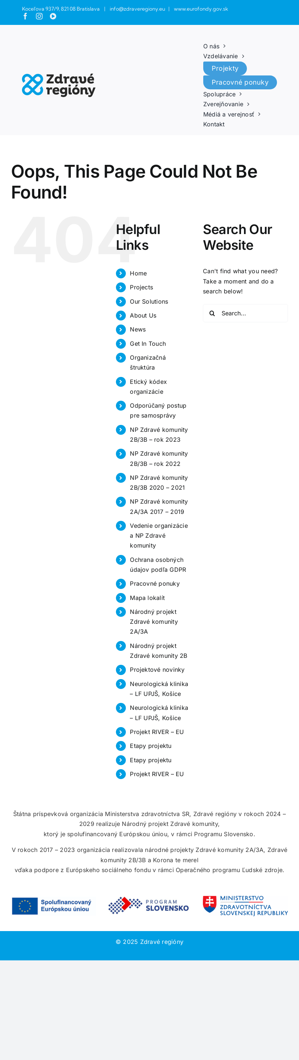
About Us (143, 315)
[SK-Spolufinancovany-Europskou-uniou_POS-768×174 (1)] (53, 899)
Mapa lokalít (147, 597)
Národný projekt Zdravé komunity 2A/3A (154, 621)
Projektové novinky (157, 669)
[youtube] (53, 16)
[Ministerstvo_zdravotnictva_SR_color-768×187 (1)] (245, 899)
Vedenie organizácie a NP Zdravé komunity (159, 535)
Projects (141, 287)
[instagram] (39, 16)
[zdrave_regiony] (58, 76)
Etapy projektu (150, 745)
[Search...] (245, 313)
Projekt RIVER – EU (157, 731)
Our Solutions (149, 301)
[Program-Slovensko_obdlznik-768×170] (149, 899)
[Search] (212, 313)
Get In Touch (148, 343)
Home (138, 273)
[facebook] (25, 16)
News (138, 329)
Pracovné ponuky (155, 583)
